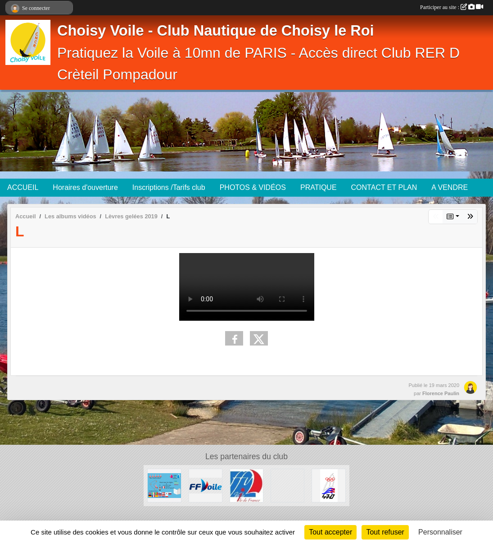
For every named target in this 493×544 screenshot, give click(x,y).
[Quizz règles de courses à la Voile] (164, 485)
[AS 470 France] (328, 485)
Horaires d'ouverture (85, 187)
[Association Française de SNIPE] (287, 485)
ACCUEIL (22, 187)
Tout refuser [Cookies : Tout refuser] (385, 532)
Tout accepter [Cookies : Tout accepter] (330, 532)
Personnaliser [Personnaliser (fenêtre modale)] (440, 532)
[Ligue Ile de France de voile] (246, 485)
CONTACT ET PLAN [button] (384, 187)
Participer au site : (451, 7)
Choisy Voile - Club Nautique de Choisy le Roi (215, 31)
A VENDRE (449, 187)
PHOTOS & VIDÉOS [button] (253, 187)
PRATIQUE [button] (318, 187)
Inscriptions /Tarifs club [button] (168, 187)
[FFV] (205, 485)
